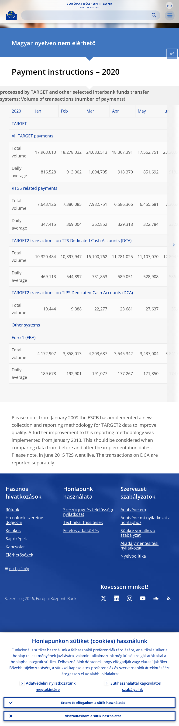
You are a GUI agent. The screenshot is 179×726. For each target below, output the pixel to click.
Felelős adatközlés (81, 530)
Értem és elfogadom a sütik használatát (93, 702)
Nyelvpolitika (133, 556)
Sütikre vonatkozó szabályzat (137, 533)
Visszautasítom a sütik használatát (93, 715)
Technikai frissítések (83, 522)
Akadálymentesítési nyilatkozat (139, 545)
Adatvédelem (133, 509)
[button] (169, 5)
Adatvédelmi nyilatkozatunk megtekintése (51, 685)
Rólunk (12, 509)
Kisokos (13, 530)
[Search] (87, 15)
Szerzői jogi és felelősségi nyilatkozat (88, 512)
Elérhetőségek (19, 555)
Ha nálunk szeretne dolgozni (24, 520)
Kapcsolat (15, 546)
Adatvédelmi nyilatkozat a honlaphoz (145, 520)
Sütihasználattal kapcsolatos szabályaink (135, 685)
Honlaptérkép (19, 568)
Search (154, 15)
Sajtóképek (16, 538)
